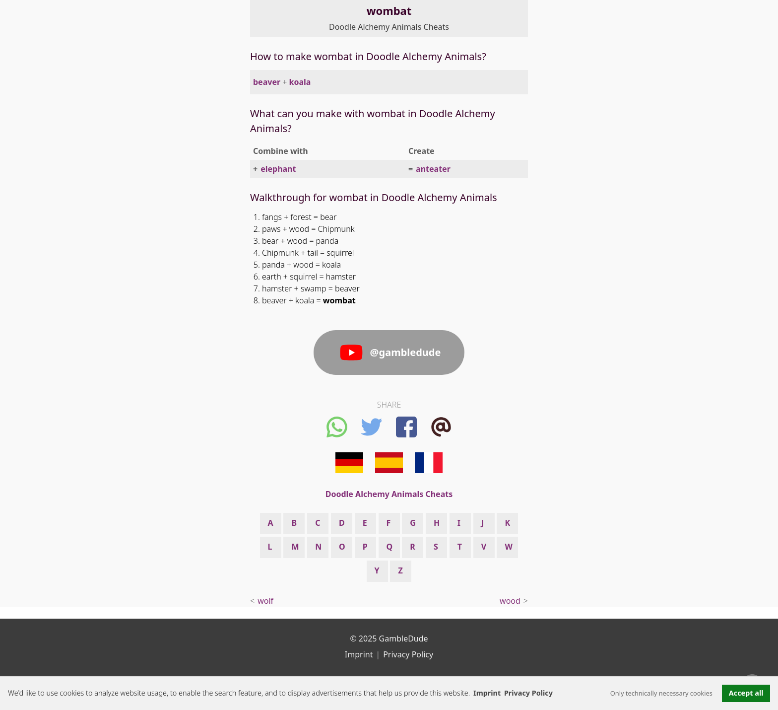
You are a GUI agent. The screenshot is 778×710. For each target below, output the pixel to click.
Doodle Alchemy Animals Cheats (389, 26)
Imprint (487, 693)
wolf (265, 600)
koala (300, 81)
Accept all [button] (746, 693)
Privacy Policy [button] (528, 693)
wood (510, 600)
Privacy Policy (408, 654)
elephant (278, 168)
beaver (266, 81)
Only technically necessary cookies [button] (661, 693)
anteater (433, 168)
